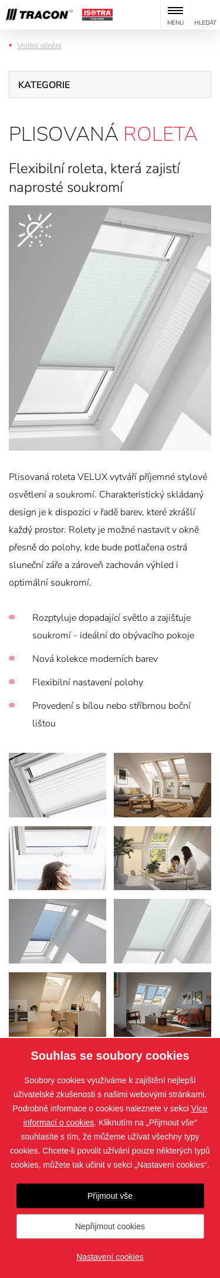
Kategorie (44, 85)
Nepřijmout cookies (110, 1226)
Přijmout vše (110, 1196)
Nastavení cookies (109, 1257)
